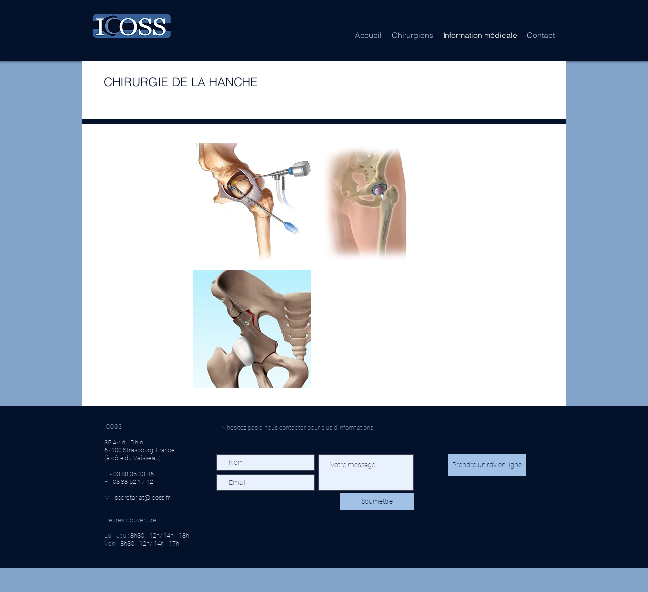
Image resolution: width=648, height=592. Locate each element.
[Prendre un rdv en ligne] (487, 465)
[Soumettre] (377, 501)
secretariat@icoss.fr (142, 497)
